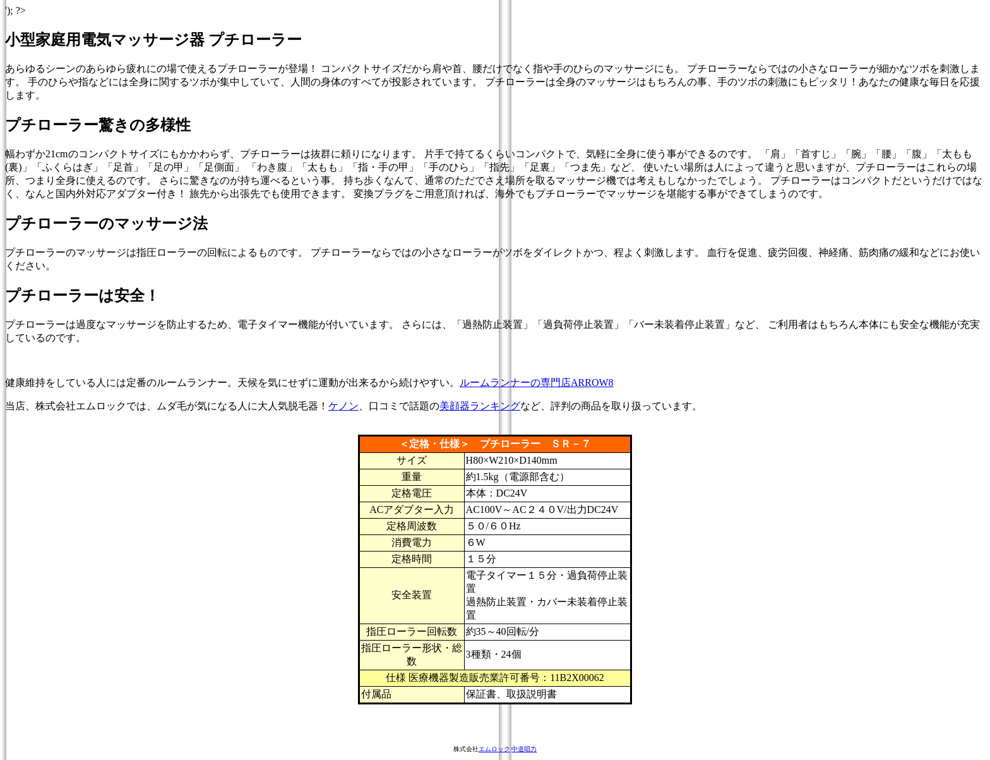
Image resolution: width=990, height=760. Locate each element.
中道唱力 (524, 748)
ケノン (343, 406)
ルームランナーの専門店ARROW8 (537, 382)
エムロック (494, 748)
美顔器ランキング (479, 406)
